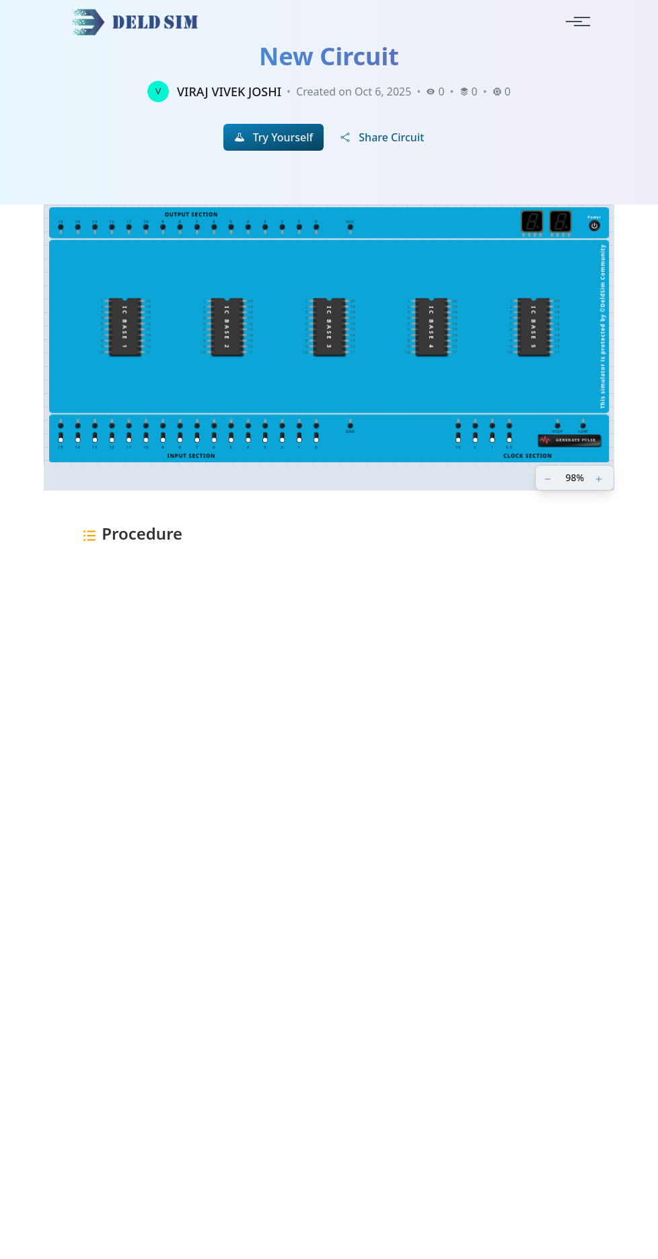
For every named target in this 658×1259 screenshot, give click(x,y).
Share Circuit (382, 137)
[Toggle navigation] (573, 21)
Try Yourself (274, 137)
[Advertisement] (329, 742)
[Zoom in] (600, 477)
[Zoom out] (549, 477)
